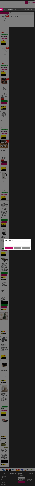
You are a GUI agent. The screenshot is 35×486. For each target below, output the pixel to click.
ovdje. (8, 244)
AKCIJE (1, 9)
